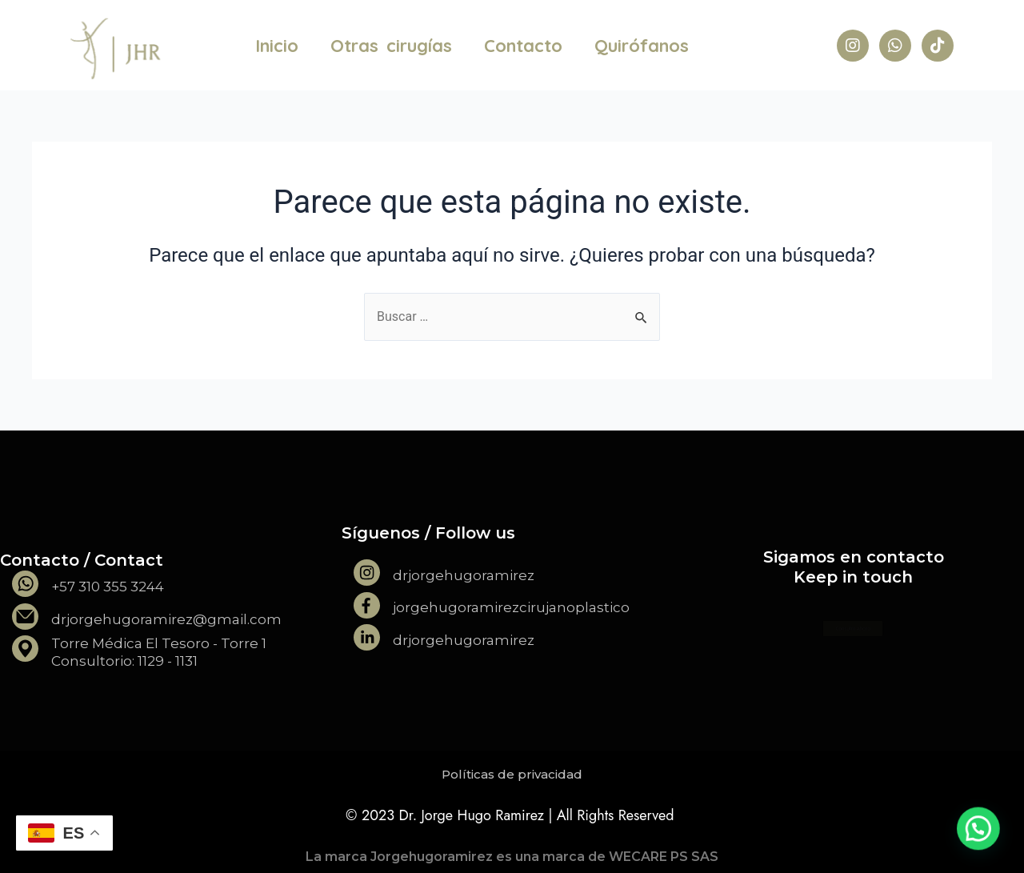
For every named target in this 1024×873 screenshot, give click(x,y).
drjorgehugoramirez (463, 575)
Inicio (276, 45)
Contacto (523, 45)
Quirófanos (641, 45)
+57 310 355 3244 (107, 587)
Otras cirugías (391, 45)
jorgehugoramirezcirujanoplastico (511, 607)
